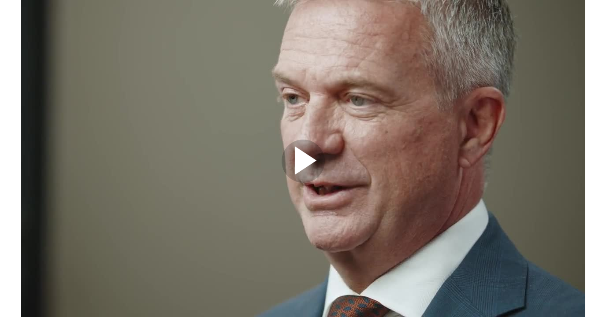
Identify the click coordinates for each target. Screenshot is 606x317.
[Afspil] (303, 180)
